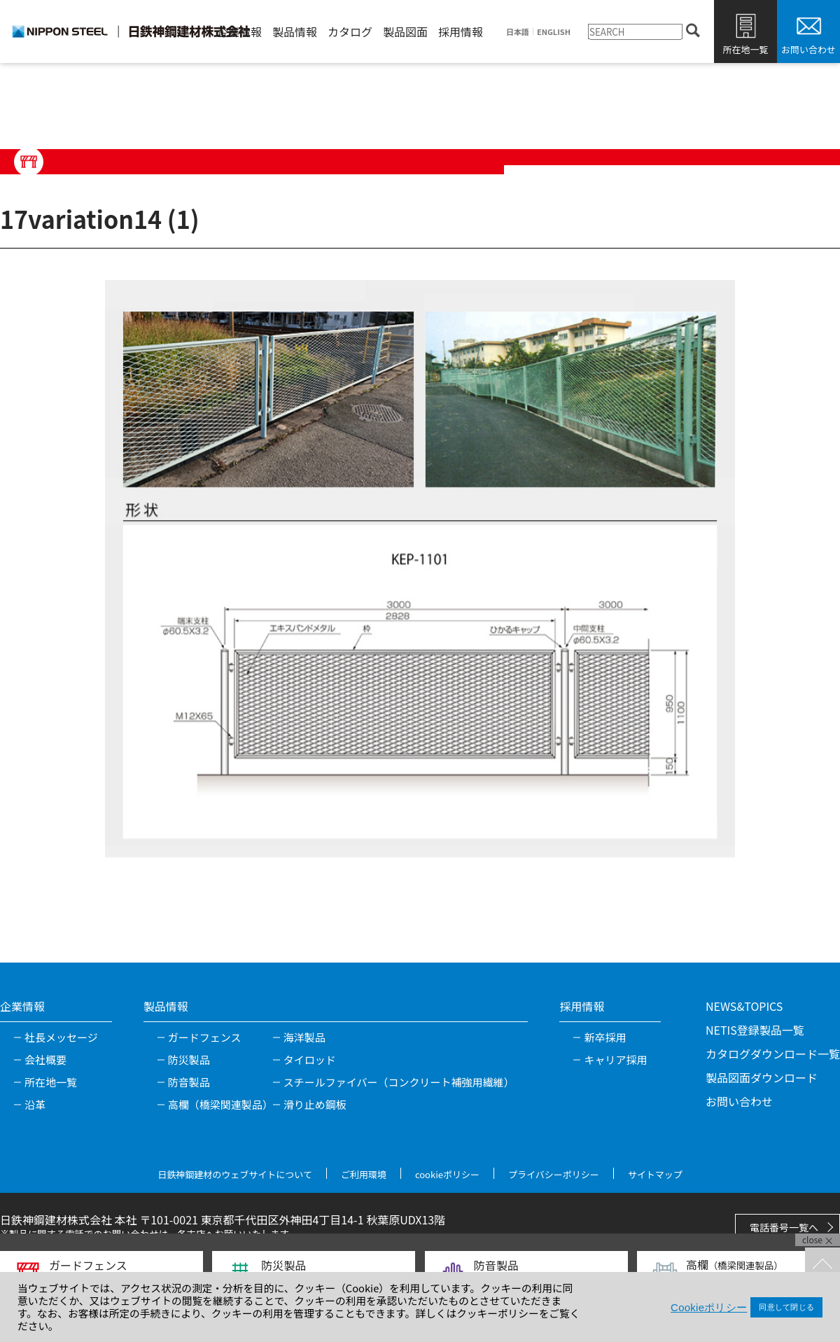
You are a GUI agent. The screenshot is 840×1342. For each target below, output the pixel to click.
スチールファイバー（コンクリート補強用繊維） (399, 1082)
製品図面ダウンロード (762, 1077)
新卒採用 (605, 1037)
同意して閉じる (786, 1307)
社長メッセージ (61, 1037)
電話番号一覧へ (784, 1227)
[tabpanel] (420, 569)
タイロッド (310, 1059)
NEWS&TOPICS (744, 1006)
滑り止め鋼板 (315, 1104)
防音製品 (189, 1082)
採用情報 (460, 31)
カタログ (350, 31)
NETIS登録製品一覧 (755, 1029)
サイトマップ (655, 1174)
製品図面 (405, 31)
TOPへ (822, 1264)
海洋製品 (305, 1037)
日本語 (517, 32)
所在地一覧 (745, 49)
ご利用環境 (363, 1174)
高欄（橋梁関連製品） (220, 1104)
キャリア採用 (615, 1059)
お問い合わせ (808, 49)
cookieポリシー (447, 1174)
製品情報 (294, 31)
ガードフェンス (204, 1037)
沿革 (35, 1104)
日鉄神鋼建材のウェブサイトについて (235, 1174)
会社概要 (45, 1059)
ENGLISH (553, 32)
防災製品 (189, 1059)
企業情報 (239, 31)
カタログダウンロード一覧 (773, 1053)
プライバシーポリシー (553, 1174)
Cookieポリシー (709, 1307)
